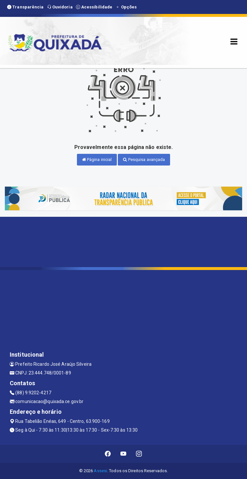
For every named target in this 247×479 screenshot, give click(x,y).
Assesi (100, 470)
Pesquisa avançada (144, 159)
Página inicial (97, 159)
